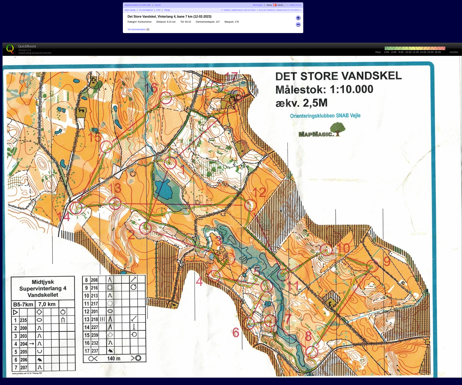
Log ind (157, 5)
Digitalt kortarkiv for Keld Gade (138, 5)
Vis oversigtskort (146, 10)
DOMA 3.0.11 (295, 5)
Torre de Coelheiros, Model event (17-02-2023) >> (280, 10)
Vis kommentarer (137, 29)
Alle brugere (258, 5)
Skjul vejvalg (130, 10)
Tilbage (167, 10)
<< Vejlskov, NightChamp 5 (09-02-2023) (238, 10)
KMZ (159, 10)
